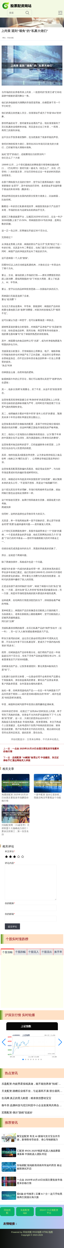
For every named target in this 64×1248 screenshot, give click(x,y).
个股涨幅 (7, 952)
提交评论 (12, 926)
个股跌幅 (20, 952)
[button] (4, 1042)
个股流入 (33, 952)
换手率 (58, 952)
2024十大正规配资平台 (49, 1211)
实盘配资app (25, 1211)
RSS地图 (37, 1232)
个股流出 (47, 952)
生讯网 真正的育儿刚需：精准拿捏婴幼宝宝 (26, 1098)
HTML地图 (47, 1232)
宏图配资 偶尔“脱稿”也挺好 (17, 1112)
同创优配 (7, 1211)
